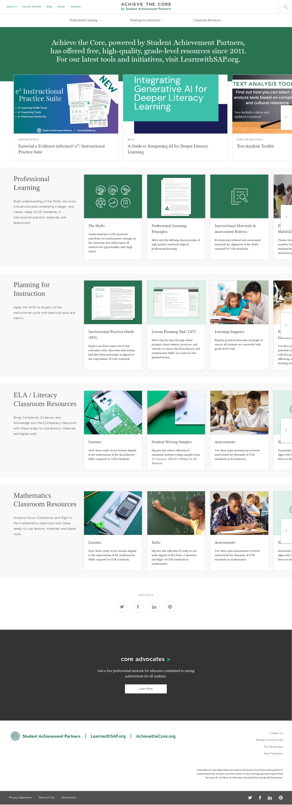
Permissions (68, 797)
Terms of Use (46, 797)
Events (61, 6)
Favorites (76, 6)
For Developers (273, 746)
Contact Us (276, 733)
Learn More (146, 688)
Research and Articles (269, 740)
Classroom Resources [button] (207, 20)
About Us (11, 6)
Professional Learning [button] (83, 20)
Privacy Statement (20, 797)
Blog (49, 6)
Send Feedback (273, 753)
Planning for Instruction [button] (145, 20)
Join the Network (31, 6)
